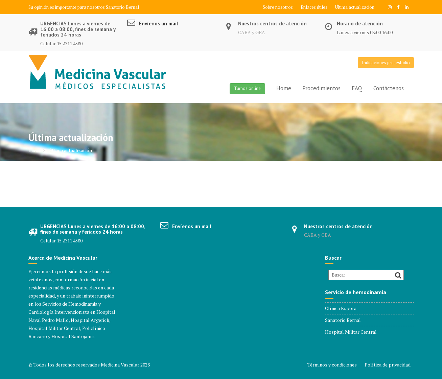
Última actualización (354, 7)
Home (283, 88)
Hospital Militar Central (351, 332)
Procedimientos (321, 88)
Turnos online (247, 88)
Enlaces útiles (314, 7)
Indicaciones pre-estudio (386, 63)
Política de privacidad (388, 364)
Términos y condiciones (332, 364)
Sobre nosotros (278, 7)
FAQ (357, 88)
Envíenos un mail (158, 23)
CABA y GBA (251, 32)
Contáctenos (388, 88)
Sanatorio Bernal (122, 7)
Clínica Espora (340, 308)
